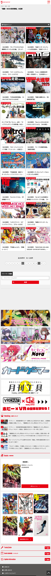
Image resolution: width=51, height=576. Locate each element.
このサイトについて (10, 573)
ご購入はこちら (34, 486)
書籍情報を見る (24, 539)
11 (36, 263)
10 (33, 263)
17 (41, 263)
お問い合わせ (8, 570)
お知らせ (6, 567)
